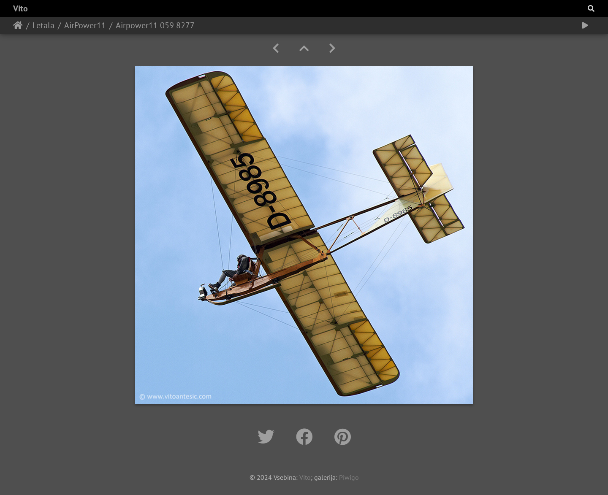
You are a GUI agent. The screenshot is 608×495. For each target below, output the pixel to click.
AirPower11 (85, 25)
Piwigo (349, 477)
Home (18, 25)
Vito (20, 8)
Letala (43, 25)
